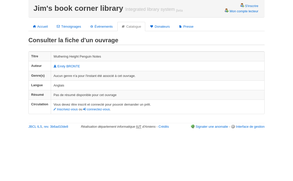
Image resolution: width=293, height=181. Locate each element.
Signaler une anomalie (212, 126)
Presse (185, 26)
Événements (101, 26)
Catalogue (131, 26)
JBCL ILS (35, 126)
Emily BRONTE (67, 66)
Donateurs (160, 26)
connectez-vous (96, 109)
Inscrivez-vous (66, 109)
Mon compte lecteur (241, 11)
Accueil (40, 26)
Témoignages (68, 26)
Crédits (164, 126)
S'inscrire (249, 6)
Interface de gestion (250, 126)
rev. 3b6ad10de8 (56, 126)
